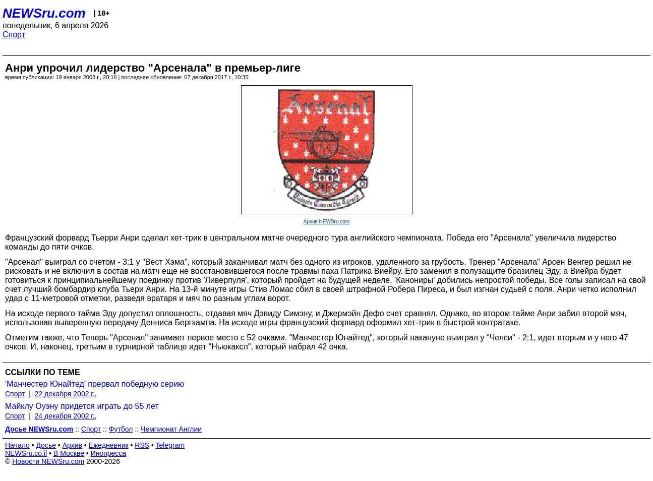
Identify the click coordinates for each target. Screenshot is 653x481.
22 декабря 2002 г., (66, 394)
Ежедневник (109, 445)
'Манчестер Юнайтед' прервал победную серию (94, 384)
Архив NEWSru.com (326, 221)
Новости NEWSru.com (48, 461)
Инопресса (109, 453)
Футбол (121, 429)
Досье (46, 445)
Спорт (14, 34)
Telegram (170, 445)
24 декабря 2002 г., (66, 416)
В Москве (68, 453)
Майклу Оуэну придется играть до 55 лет (82, 406)
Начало (17, 445)
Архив (72, 445)
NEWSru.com (44, 13)
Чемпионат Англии (171, 429)
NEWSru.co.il (26, 453)
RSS (142, 445)
